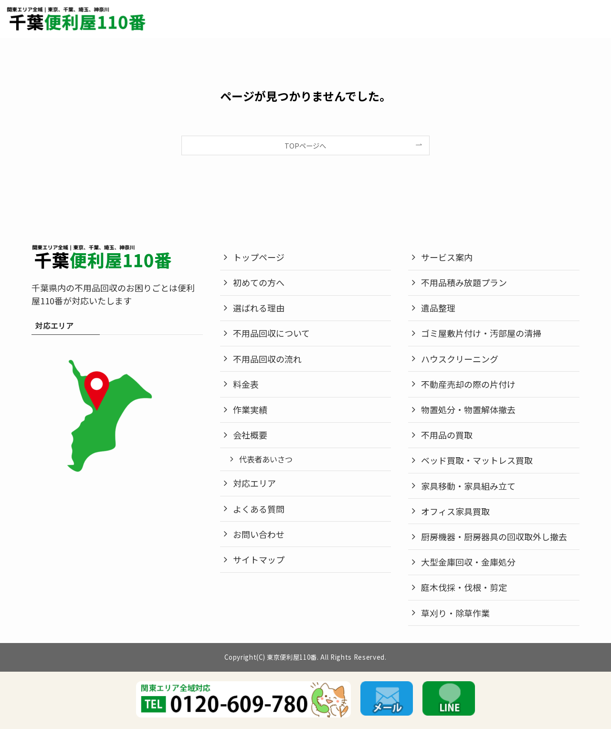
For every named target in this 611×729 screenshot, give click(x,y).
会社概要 (250, 435)
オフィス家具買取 (455, 511)
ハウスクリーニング (459, 359)
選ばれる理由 (258, 307)
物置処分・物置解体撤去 (468, 409)
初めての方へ (258, 282)
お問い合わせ (258, 534)
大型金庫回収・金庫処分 (468, 562)
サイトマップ (258, 559)
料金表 (246, 384)
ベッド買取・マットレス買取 (477, 460)
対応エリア (254, 483)
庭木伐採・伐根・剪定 (464, 587)
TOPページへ (305, 145)
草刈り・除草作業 (455, 613)
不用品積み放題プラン (464, 282)
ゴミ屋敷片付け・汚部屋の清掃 (481, 333)
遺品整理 (438, 307)
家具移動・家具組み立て (468, 486)
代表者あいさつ (266, 459)
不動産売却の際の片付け (468, 384)
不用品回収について (271, 333)
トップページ (258, 257)
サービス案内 (447, 257)
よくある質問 (258, 509)
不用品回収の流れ (267, 359)
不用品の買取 (447, 435)
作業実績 (250, 409)
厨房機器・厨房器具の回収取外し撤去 (494, 536)
